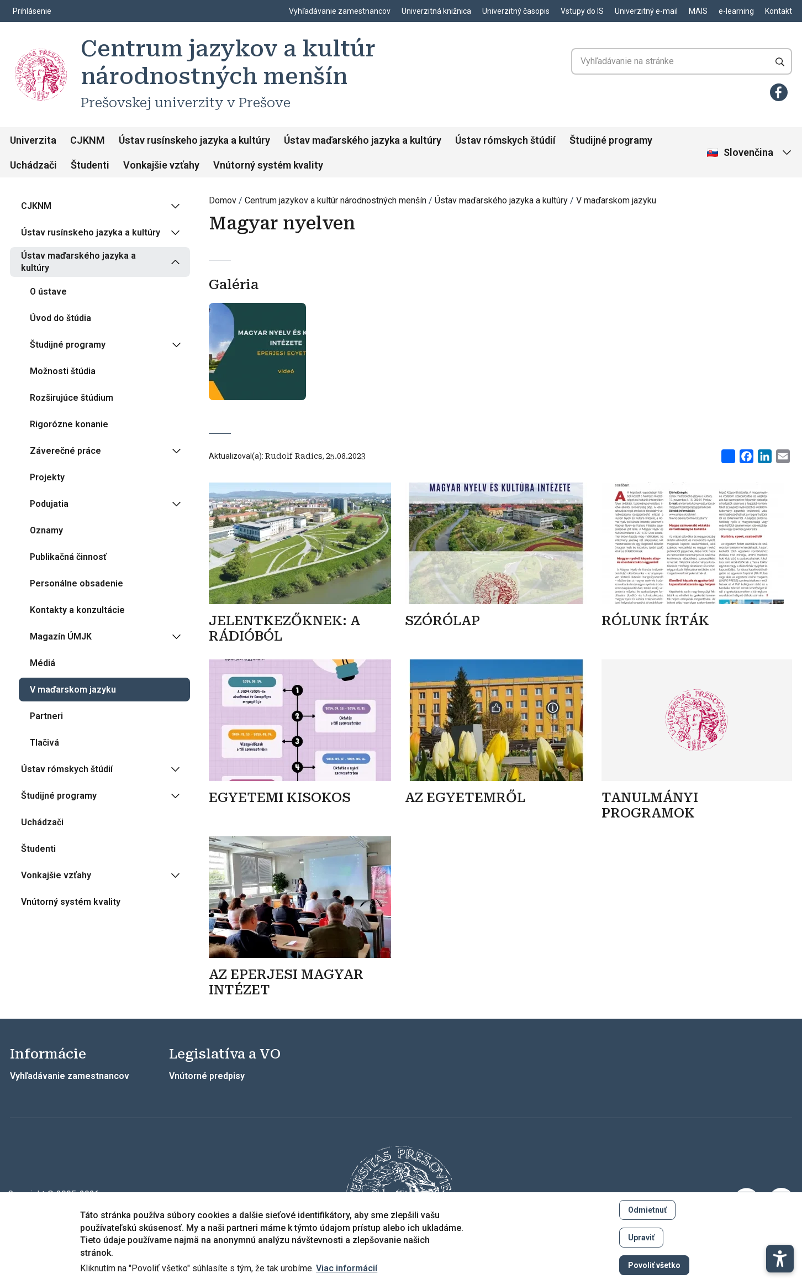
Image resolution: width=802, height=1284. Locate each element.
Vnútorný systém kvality (268, 165)
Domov (222, 200)
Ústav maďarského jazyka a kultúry (362, 140)
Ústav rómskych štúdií (505, 140)
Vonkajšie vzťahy (161, 165)
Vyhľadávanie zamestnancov (340, 11)
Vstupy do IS (582, 11)
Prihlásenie (32, 11)
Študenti (90, 165)
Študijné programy (610, 140)
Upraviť (641, 1237)
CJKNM (87, 140)
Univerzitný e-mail (646, 11)
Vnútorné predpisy (207, 1076)
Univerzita (33, 140)
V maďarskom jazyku (616, 200)
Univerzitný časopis (516, 11)
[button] (780, 1225)
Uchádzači (33, 165)
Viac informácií (346, 1268)
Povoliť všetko (654, 1265)
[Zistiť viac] (304, 630)
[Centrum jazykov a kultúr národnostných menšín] (41, 75)
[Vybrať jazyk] (750, 152)
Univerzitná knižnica (436, 11)
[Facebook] (779, 92)
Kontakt (778, 11)
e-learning (736, 11)
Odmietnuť (647, 1210)
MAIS (698, 11)
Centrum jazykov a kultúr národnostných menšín (335, 200)
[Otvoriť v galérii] (257, 356)
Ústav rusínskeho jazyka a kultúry (194, 140)
